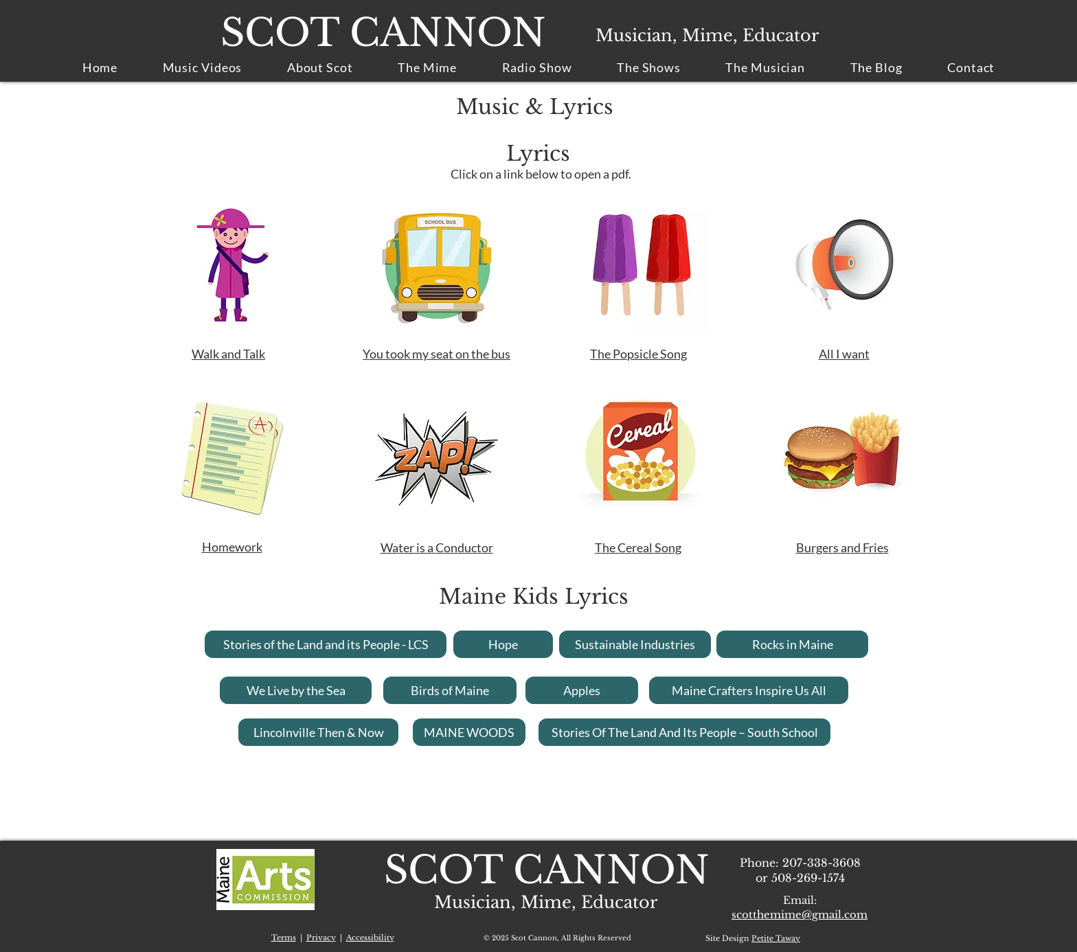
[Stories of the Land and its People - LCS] (325, 644)
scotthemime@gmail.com (800, 914)
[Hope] (503, 644)
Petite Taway (775, 938)
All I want (844, 353)
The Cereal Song (638, 547)
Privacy (321, 937)
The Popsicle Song (638, 353)
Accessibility (370, 937)
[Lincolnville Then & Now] (318, 732)
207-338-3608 (821, 863)
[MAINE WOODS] (469, 732)
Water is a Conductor (437, 547)
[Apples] (581, 690)
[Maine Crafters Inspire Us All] (748, 690)
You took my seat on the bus (436, 353)
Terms (283, 937)
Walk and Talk (228, 353)
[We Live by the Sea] (296, 690)
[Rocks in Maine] (792, 644)
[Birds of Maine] (450, 690)
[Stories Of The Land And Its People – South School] (684, 732)
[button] (765, 67)
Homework (232, 546)
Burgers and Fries (842, 547)
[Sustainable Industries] (635, 644)
